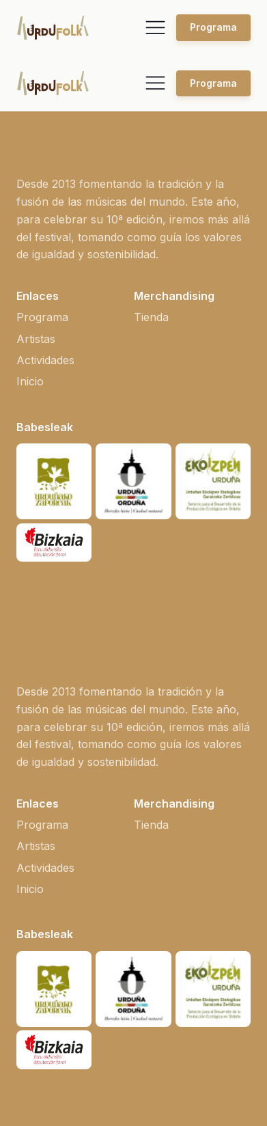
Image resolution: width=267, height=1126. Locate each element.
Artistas (35, 339)
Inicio (30, 381)
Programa (213, 27)
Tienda (151, 317)
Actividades (45, 360)
